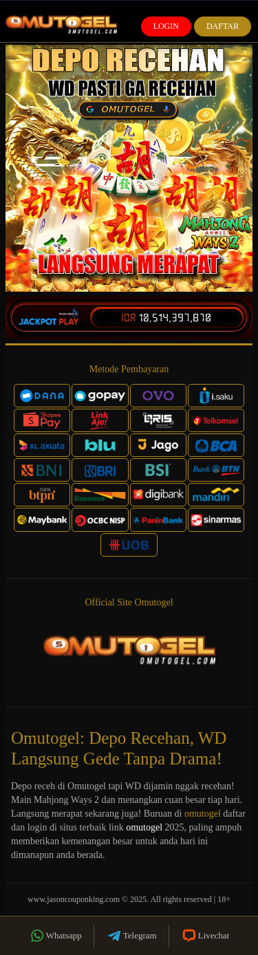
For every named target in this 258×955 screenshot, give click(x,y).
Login (166, 26)
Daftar (222, 26)
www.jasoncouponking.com (74, 899)
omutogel (202, 813)
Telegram (131, 936)
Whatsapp (55, 936)
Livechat (205, 936)
